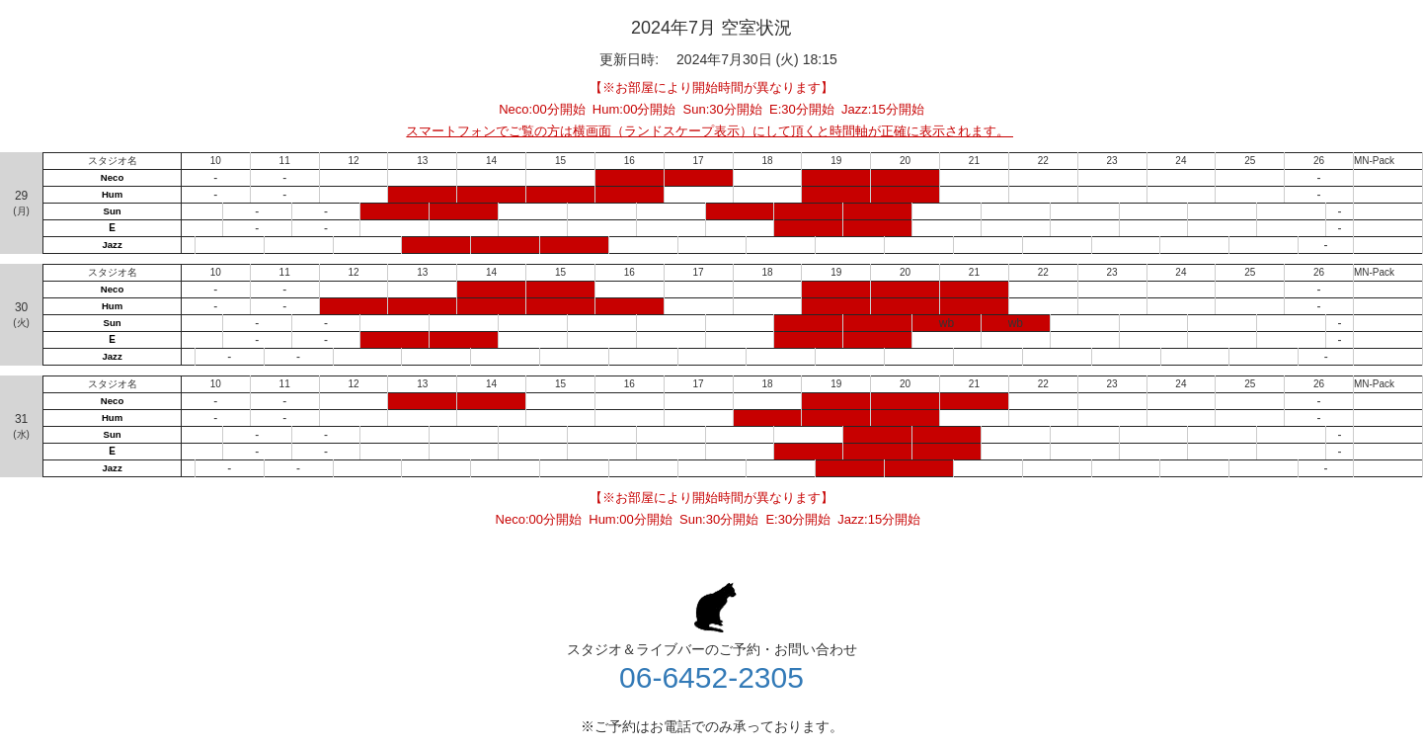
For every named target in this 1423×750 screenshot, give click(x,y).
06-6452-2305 (711, 677)
